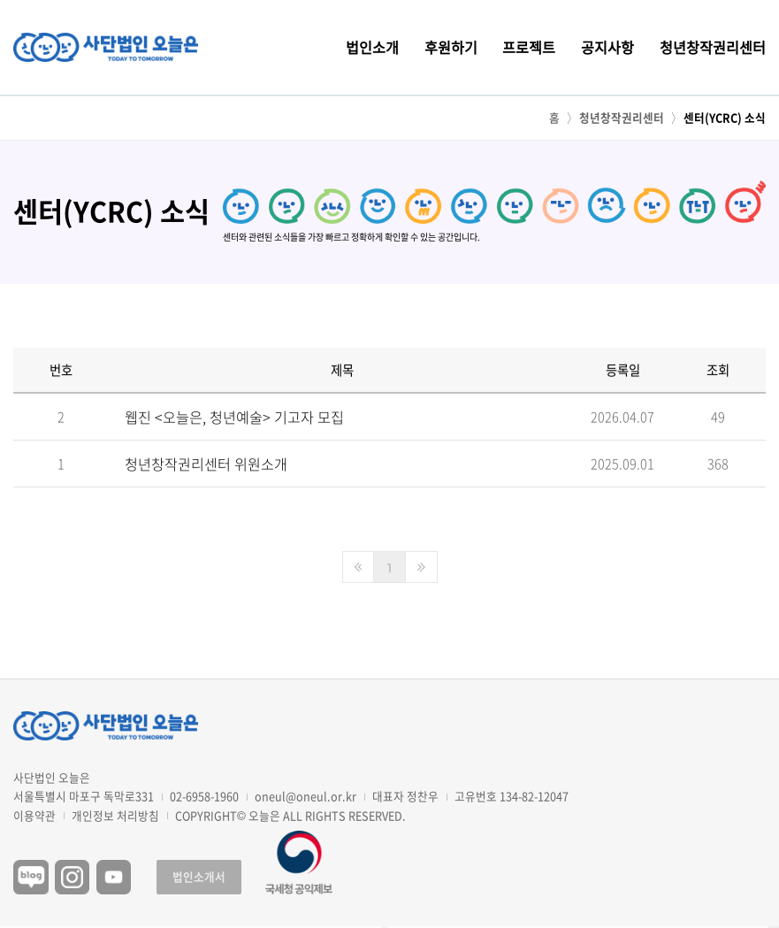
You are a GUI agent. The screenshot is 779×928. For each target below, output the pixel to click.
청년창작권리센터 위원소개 (206, 468)
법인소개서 (198, 876)
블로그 (31, 877)
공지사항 (607, 47)
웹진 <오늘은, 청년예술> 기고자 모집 (234, 420)
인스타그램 (72, 877)
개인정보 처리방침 (115, 816)
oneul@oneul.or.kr (305, 795)
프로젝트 (528, 47)
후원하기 (450, 47)
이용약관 (34, 816)
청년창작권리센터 (713, 47)
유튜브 (114, 877)
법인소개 (372, 47)
